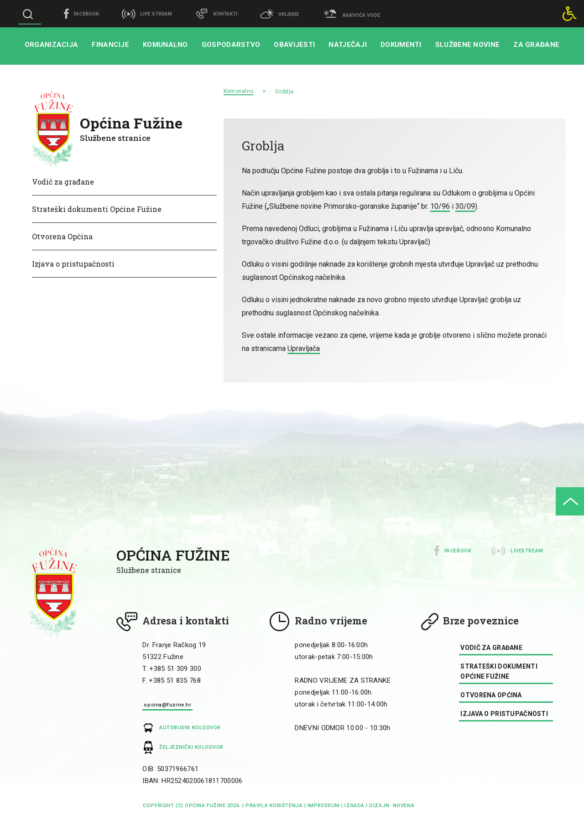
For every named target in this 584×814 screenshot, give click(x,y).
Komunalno (165, 45)
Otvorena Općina (62, 236)
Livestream (527, 551)
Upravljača (303, 348)
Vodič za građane (63, 181)
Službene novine (467, 45)
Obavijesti (294, 45)
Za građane (536, 45)
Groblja (284, 91)
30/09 (465, 206)
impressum (324, 806)
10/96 (440, 206)
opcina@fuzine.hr (167, 705)
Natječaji (347, 45)
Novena (402, 806)
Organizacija (51, 45)
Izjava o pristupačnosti (73, 263)
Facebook (457, 551)
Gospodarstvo (231, 45)
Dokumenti (401, 45)
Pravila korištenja (273, 806)
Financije (110, 45)
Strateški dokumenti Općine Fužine (97, 209)
